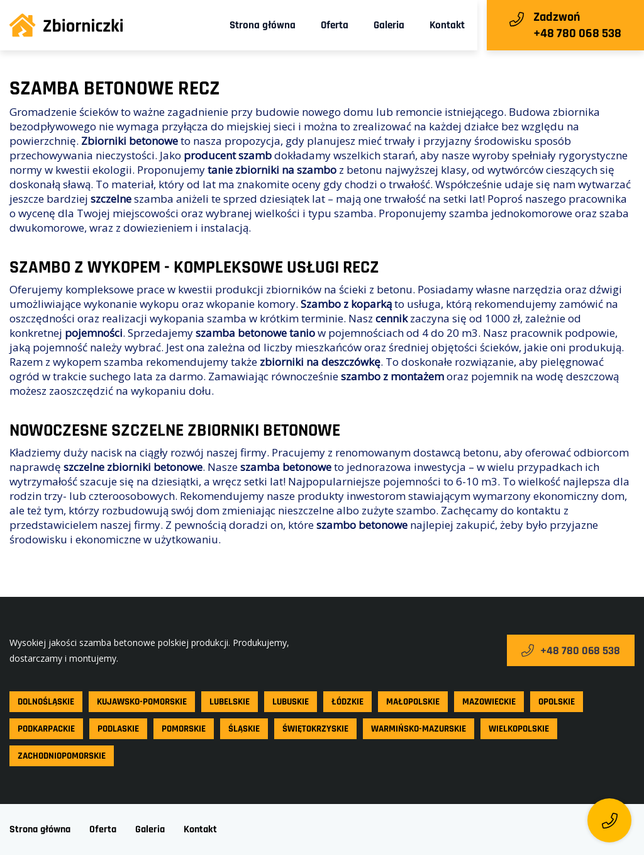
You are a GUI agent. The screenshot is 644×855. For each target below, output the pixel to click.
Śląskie (244, 729)
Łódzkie (347, 702)
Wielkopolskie (519, 729)
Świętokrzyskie (315, 729)
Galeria (389, 25)
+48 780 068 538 (570, 650)
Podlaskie (118, 729)
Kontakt (447, 25)
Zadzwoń (556, 17)
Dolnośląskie (46, 702)
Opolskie (556, 702)
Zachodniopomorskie (62, 756)
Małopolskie (413, 702)
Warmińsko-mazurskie (418, 729)
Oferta (334, 25)
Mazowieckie (489, 702)
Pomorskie (184, 729)
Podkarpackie (46, 729)
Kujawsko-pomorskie (142, 702)
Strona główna (263, 25)
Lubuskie (290, 702)
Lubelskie (229, 702)
